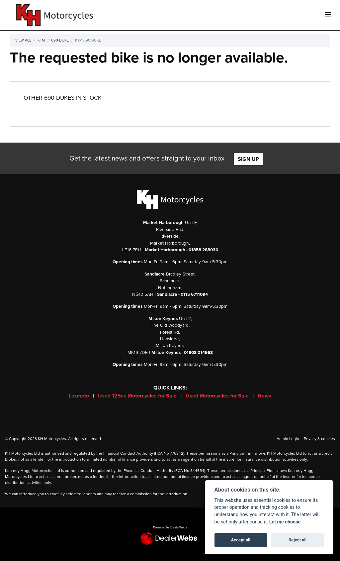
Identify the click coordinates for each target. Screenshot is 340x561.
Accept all (240, 539)
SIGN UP (248, 159)
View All (23, 40)
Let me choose (285, 522)
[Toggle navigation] (328, 15)
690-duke (60, 40)
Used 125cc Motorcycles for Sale (138, 396)
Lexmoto (79, 396)
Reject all (297, 539)
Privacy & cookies (319, 438)
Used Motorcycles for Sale (218, 396)
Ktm (41, 40)
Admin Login (288, 438)
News (264, 396)
